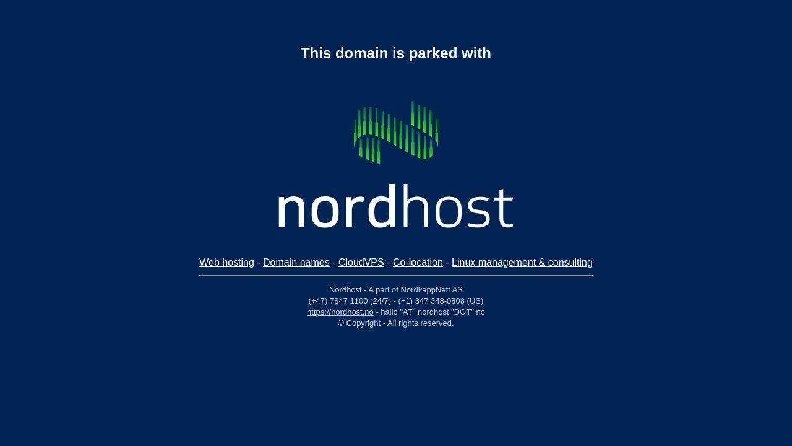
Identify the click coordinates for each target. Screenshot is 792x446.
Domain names (296, 262)
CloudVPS (361, 262)
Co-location (418, 262)
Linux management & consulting (522, 262)
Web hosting (226, 262)
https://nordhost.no (340, 312)
